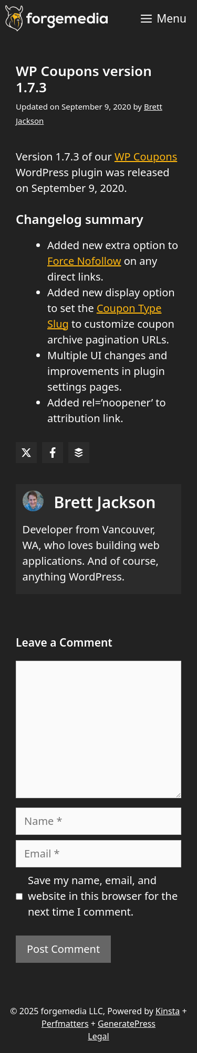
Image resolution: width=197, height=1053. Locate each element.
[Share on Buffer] (78, 452)
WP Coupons (146, 156)
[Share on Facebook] (52, 452)
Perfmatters (65, 1023)
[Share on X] (26, 452)
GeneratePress (126, 1023)
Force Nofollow (84, 261)
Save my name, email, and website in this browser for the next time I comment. (103, 896)
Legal (98, 1036)
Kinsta (167, 1011)
